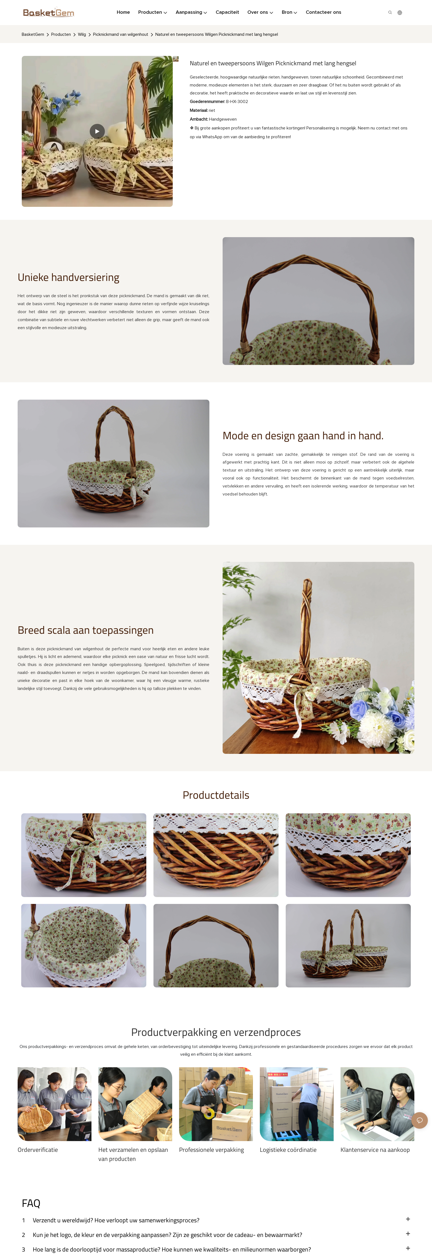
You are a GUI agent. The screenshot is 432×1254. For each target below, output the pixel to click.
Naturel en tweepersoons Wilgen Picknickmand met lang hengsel (216, 34)
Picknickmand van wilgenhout (120, 34)
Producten (61, 34)
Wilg (82, 34)
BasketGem (33, 34)
